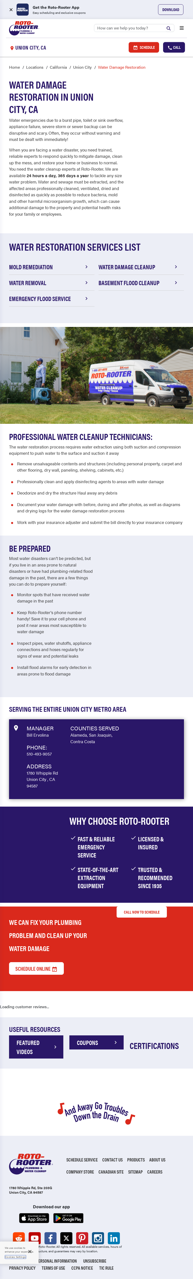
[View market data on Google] (15, 727)
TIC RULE (106, 1268)
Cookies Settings (15, 1257)
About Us (157, 1159)
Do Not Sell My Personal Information (43, 1261)
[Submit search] (169, 27)
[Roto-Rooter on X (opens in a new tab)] (66, 1238)
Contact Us (112, 1159)
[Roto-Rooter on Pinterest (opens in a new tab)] (82, 1238)
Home (14, 67)
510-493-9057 (39, 754)
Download (170, 9)
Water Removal (49, 282)
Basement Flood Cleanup (139, 282)
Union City (82, 67)
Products (136, 1159)
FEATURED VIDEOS (37, 1047)
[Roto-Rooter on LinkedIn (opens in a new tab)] (114, 1238)
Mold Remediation (49, 266)
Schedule (144, 47)
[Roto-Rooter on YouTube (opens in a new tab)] (35, 1238)
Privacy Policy (22, 1268)
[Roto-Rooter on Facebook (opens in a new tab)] (50, 1238)
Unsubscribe (94, 1261)
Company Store (80, 1172)
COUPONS (98, 1042)
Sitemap (135, 1172)
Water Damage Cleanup (139, 266)
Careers (154, 1172)
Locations (34, 67)
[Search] (134, 28)
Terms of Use (53, 1268)
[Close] (29, 1251)
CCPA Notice (82, 1268)
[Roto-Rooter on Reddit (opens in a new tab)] (19, 1238)
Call (174, 47)
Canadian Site (111, 1172)
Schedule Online (36, 968)
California (58, 67)
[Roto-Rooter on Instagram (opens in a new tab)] (98, 1238)
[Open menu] (181, 28)
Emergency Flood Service (49, 298)
